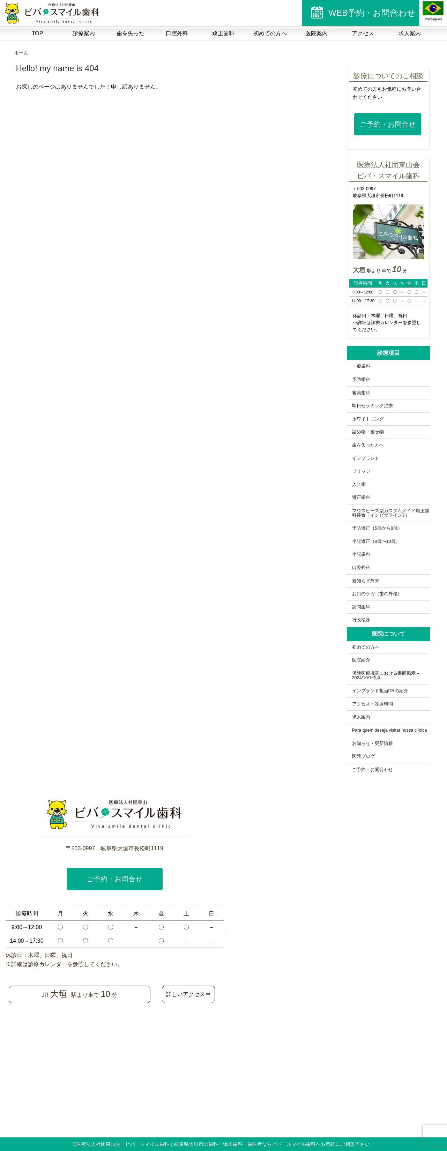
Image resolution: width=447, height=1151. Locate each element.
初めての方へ (270, 33)
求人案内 (409, 33)
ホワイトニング (368, 419)
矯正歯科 (223, 33)
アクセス (363, 33)
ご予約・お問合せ (388, 124)
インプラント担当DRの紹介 (380, 690)
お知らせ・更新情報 (372, 743)
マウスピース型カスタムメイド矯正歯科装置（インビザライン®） (390, 513)
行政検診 (361, 620)
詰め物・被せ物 (368, 431)
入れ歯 (359, 484)
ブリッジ (361, 471)
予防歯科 (361, 379)
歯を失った (130, 33)
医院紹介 (361, 660)
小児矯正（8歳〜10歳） (376, 541)
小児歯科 (361, 554)
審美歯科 (361, 392)
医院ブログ (363, 756)
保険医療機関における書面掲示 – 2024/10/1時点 (385, 675)
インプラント (365, 458)
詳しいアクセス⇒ (188, 994)
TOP (37, 33)
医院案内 (316, 33)
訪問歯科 (361, 607)
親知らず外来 (365, 580)
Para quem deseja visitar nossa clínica (389, 730)
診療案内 (84, 33)
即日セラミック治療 (372, 405)
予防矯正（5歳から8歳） (377, 528)
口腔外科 (177, 33)
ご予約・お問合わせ (372, 769)
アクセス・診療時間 (372, 704)
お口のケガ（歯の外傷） (377, 593)
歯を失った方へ (368, 445)
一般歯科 (361, 366)
